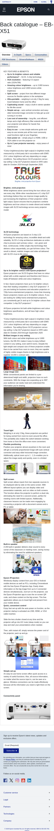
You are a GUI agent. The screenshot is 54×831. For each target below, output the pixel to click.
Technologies (8, 814)
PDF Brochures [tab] (8, 59)
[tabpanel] (27, 396)
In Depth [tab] (18, 55)
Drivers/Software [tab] (26, 59)
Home (35, 2)
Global (44, 2)
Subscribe (10, 751)
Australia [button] (6, 2)
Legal (5, 800)
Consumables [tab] (41, 55)
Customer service (10, 793)
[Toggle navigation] (4, 9)
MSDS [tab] (40, 59)
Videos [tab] (5, 64)
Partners (6, 807)
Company (7, 821)
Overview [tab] (6, 55)
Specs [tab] (28, 55)
